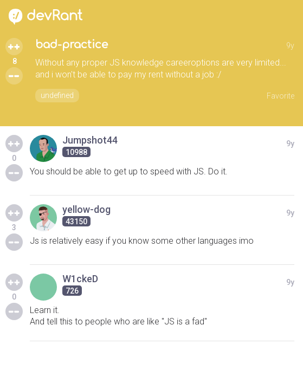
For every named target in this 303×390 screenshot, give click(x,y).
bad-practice (71, 44)
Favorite (280, 96)
